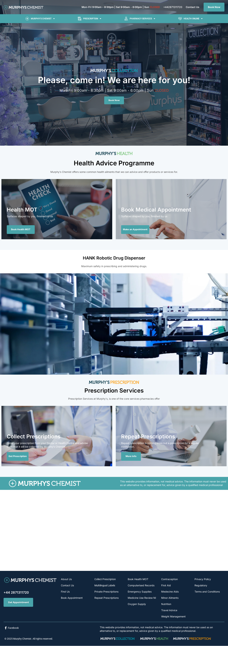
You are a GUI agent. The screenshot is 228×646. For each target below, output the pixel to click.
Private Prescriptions (106, 591)
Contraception (169, 579)
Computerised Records (141, 585)
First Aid (166, 585)
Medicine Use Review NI (142, 597)
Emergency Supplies (140, 591)
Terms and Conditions (207, 591)
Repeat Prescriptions (106, 597)
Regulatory (201, 585)
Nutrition (166, 604)
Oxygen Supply (137, 604)
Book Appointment (72, 597)
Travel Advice (169, 610)
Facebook (13, 628)
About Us (66, 579)
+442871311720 (172, 7)
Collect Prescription (105, 579)
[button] (40, 18)
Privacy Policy (203, 579)
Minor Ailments (169, 597)
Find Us (65, 591)
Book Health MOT (138, 579)
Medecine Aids (170, 591)
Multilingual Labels (104, 585)
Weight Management (173, 616)
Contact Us (192, 7)
